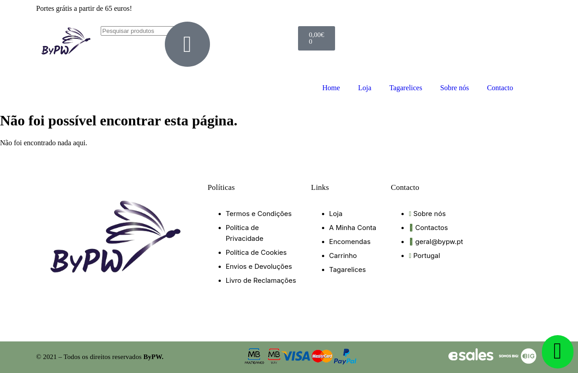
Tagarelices (405, 88)
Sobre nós (454, 88)
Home (331, 88)
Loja (364, 88)
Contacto (500, 88)
